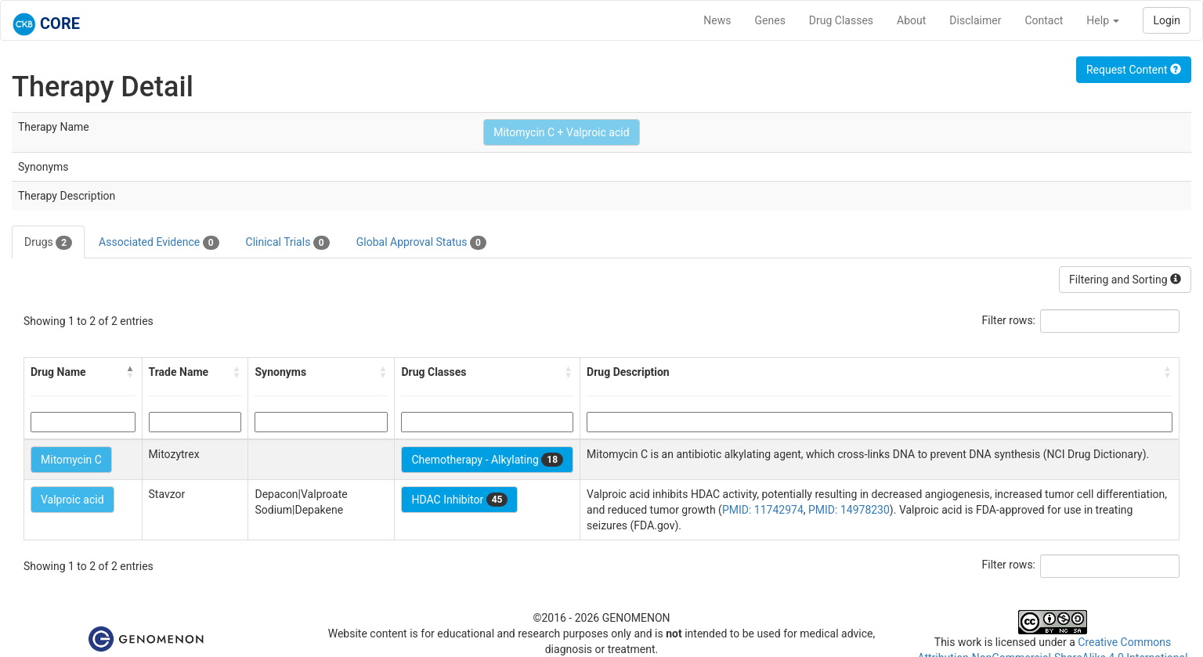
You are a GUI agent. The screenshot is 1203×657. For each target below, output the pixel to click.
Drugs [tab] (48, 243)
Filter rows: (1009, 320)
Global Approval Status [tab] (421, 243)
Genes (770, 20)
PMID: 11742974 (763, 510)
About (911, 20)
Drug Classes (841, 20)
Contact (1043, 20)
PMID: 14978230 (849, 510)
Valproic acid (72, 499)
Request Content (1133, 69)
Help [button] (1102, 20)
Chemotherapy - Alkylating (487, 460)
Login (1166, 20)
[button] (130, 372)
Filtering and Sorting (1125, 279)
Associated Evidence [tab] (159, 243)
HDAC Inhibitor (459, 500)
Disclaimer (975, 20)
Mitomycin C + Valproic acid (561, 132)
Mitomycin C (71, 459)
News (717, 20)
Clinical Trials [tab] (288, 243)
